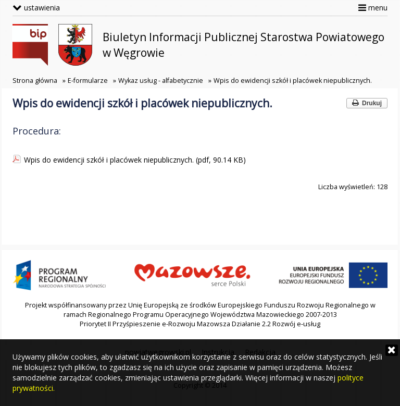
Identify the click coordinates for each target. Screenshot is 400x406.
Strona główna (34, 80)
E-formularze (88, 80)
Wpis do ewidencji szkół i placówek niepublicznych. (293, 80)
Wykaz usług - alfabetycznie (160, 80)
